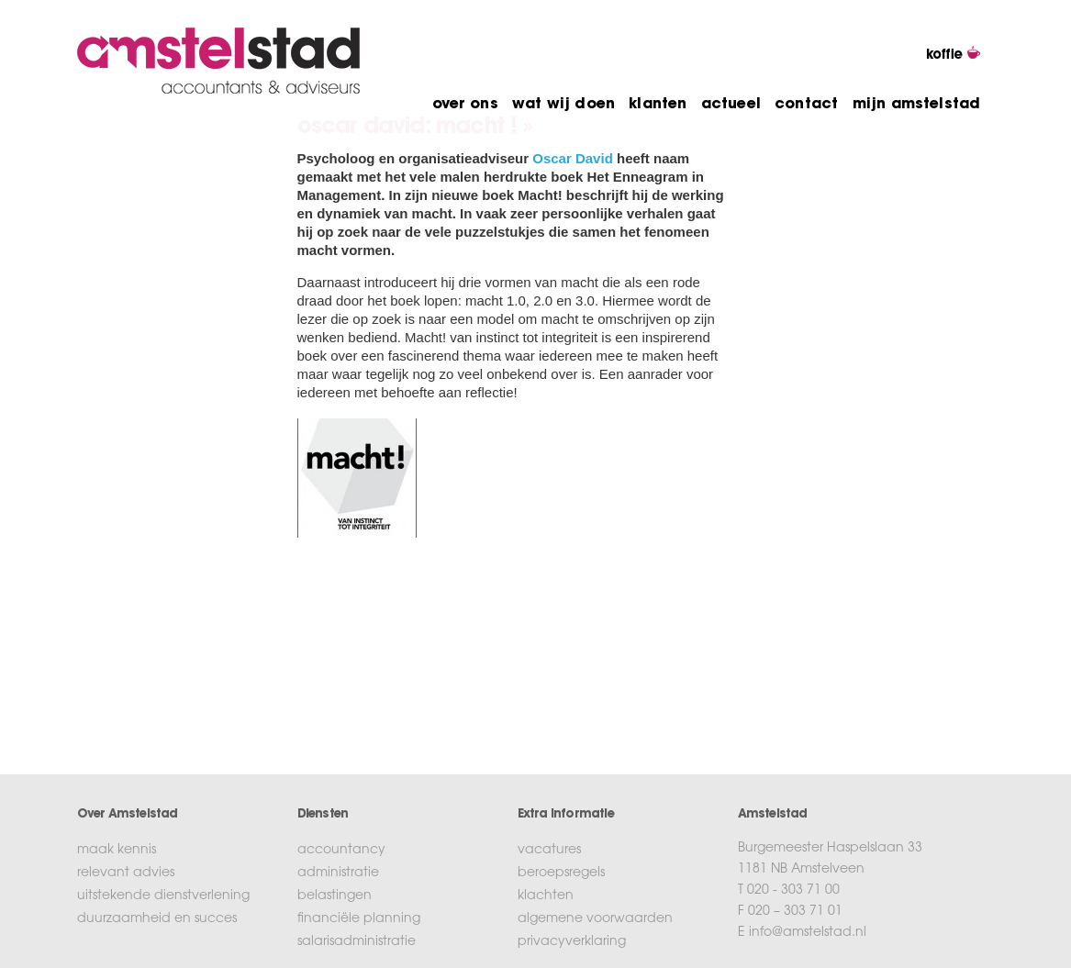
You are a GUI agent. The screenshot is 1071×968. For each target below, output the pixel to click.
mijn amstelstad (917, 104)
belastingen (334, 896)
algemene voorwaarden (595, 919)
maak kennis (116, 850)
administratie (338, 873)
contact (806, 104)
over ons (465, 104)
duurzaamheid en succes (157, 919)
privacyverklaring (572, 942)
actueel (731, 104)
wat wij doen (563, 104)
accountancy (341, 850)
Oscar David (572, 158)
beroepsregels (561, 873)
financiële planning (358, 919)
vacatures (549, 850)
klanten (657, 104)
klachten (546, 896)
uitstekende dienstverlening (163, 896)
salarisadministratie (356, 942)
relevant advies (125, 873)
